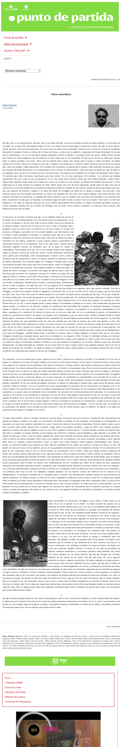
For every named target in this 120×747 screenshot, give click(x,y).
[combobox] (16, 58)
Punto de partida (13, 37)
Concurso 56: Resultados (18, 701)
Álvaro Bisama (10, 105)
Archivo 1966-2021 (15, 50)
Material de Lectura (15, 697)
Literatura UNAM (13, 682)
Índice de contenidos (16, 44)
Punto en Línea (13, 687)
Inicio (8, 678)
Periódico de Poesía (15, 692)
